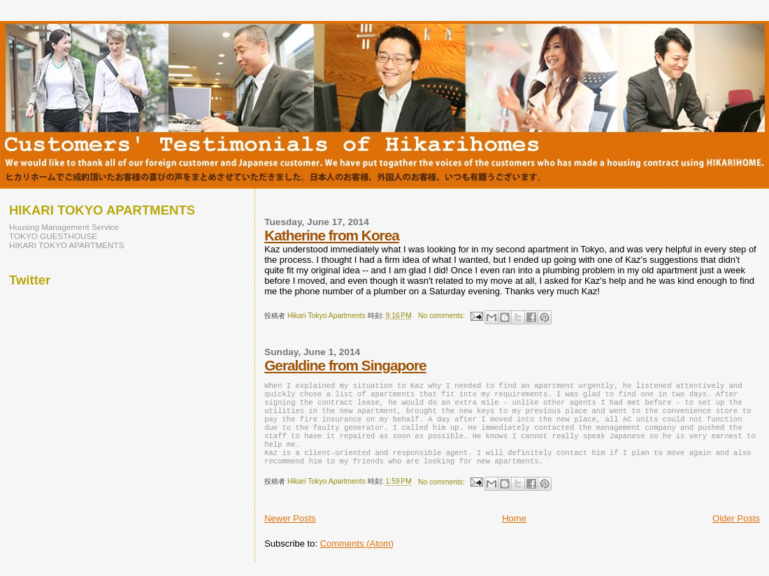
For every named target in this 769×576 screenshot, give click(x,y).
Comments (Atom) (357, 557)
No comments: (442, 315)
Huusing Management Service (64, 226)
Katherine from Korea (331, 235)
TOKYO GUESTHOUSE (53, 235)
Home (514, 532)
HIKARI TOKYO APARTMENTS (66, 245)
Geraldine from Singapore (345, 365)
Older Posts (736, 532)
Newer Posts (290, 532)
